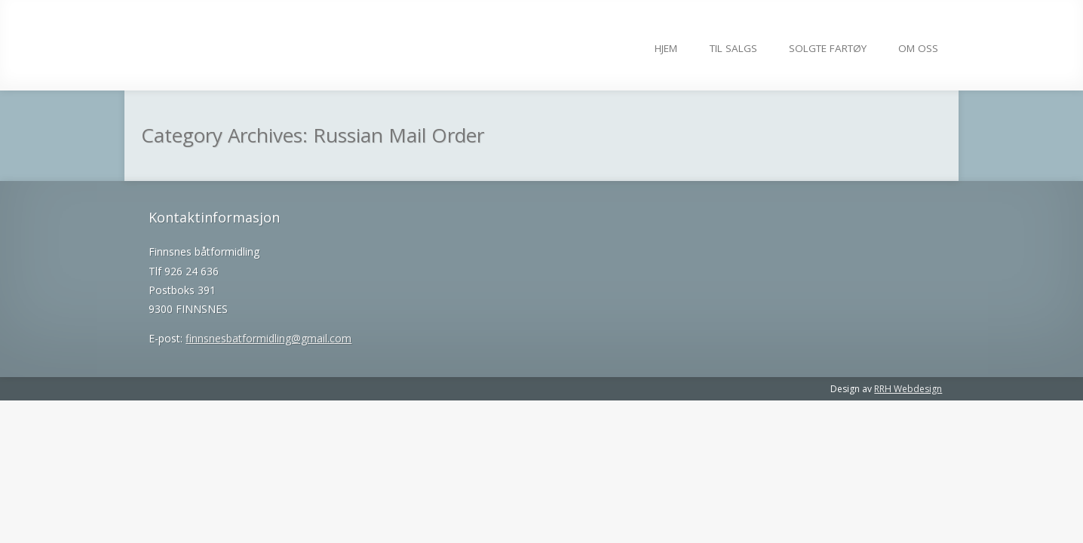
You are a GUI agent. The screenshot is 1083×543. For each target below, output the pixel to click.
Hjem (666, 48)
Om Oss (918, 48)
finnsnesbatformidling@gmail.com (268, 338)
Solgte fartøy (828, 48)
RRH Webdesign (908, 388)
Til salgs (733, 48)
